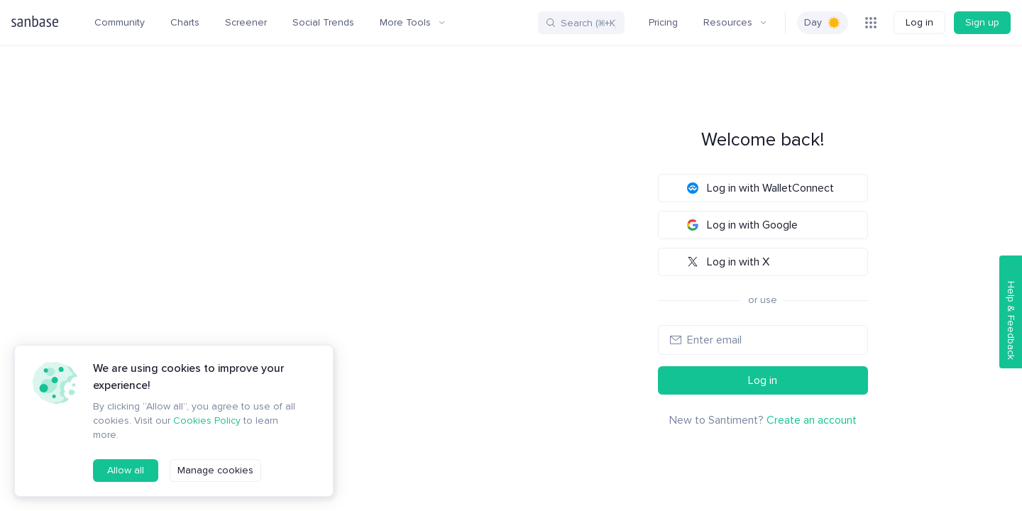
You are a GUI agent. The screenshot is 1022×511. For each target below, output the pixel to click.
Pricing (663, 22)
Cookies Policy (207, 420)
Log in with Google (742, 225)
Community (119, 22)
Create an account (811, 420)
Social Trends (323, 22)
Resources (734, 22)
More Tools (412, 22)
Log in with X (728, 262)
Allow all (125, 470)
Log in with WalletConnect (760, 188)
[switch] (822, 22)
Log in (919, 22)
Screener (246, 22)
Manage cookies (215, 470)
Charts (184, 22)
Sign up (982, 22)
